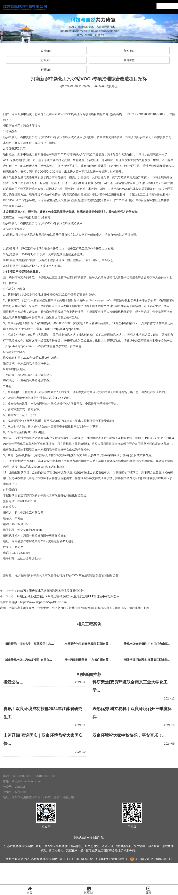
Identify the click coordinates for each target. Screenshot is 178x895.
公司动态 (46, 50)
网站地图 (80, 837)
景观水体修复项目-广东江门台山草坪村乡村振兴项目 (149, 643)
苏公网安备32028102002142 (151, 859)
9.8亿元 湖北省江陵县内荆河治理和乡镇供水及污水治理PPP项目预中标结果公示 (68, 596)
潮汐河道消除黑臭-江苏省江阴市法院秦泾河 (149, 659)
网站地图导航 (95, 837)
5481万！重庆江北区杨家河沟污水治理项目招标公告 (50, 590)
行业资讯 (46, 60)
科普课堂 (129, 60)
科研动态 (46, 69)
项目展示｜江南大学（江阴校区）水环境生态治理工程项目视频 (30, 643)
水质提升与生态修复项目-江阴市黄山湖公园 (89, 643)
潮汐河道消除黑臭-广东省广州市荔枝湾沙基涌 (89, 659)
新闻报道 (129, 50)
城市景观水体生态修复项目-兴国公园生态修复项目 (30, 659)
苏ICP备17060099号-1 (112, 859)
